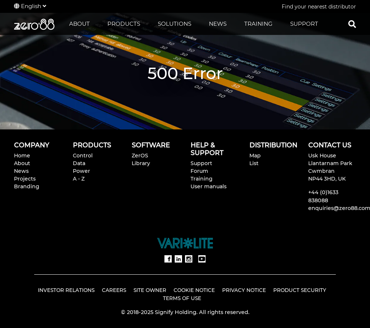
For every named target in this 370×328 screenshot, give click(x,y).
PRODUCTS (123, 23)
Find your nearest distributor (319, 6)
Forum (199, 171)
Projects (25, 178)
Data (79, 163)
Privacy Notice (244, 290)
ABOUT (79, 23)
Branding (26, 186)
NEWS (218, 23)
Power (81, 171)
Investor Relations (66, 290)
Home (22, 155)
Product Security (299, 290)
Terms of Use (182, 298)
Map (255, 155)
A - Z (79, 178)
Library (141, 163)
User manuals (209, 186)
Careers (114, 290)
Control (83, 155)
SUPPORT (304, 23)
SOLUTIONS (174, 23)
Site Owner (150, 290)
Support (201, 163)
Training (202, 178)
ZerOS (140, 155)
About (22, 163)
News (21, 171)
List (254, 163)
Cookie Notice (194, 290)
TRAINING (258, 23)
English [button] (30, 6)
